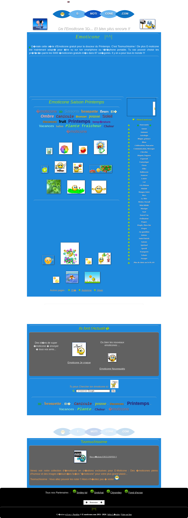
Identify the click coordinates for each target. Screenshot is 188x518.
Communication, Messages (144, 149)
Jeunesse (144, 175)
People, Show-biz (144, 225)
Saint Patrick (144, 238)
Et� (72, 290)
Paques (144, 222)
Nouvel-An (144, 215)
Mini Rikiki (144, 205)
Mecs (144, 195)
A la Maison (144, 185)
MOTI (93, 13)
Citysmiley (114, 492)
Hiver (98, 290)
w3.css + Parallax (72, 514)
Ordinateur (144, 219)
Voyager (144, 258)
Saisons (144, 242)
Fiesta (144, 165)
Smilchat (97, 492)
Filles (144, 169)
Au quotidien (144, 232)
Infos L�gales (114, 514)
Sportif (144, 248)
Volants (144, 255)
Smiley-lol (80, 492)
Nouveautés (144, 125)
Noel (144, 212)
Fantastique (144, 162)
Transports (144, 252)
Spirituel (144, 245)
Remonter (94, 502)
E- (77, 13)
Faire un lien (126, 514)
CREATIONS (44, 2)
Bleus (144, 142)
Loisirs (144, 179)
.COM (124, 13)
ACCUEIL (7, 2)
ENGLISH (73, 2)
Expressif (144, 159)
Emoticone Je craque (79, 362)
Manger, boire (144, 192)
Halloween (144, 172)
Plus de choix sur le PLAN (144, 262)
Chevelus (144, 152)
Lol (144, 182)
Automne (85, 290)
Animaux (144, 132)
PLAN (59, 2)
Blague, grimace (144, 139)
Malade (144, 189)
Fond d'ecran (133, 492)
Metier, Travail (144, 202)
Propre (144, 228)
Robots (144, 235)
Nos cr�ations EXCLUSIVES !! (103, 457)
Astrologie (144, 135)
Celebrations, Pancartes (144, 145)
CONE (109, 13)
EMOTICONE (25, 2)
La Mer (144, 199)
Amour (144, 129)
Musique (144, 209)
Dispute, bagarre (144, 155)
